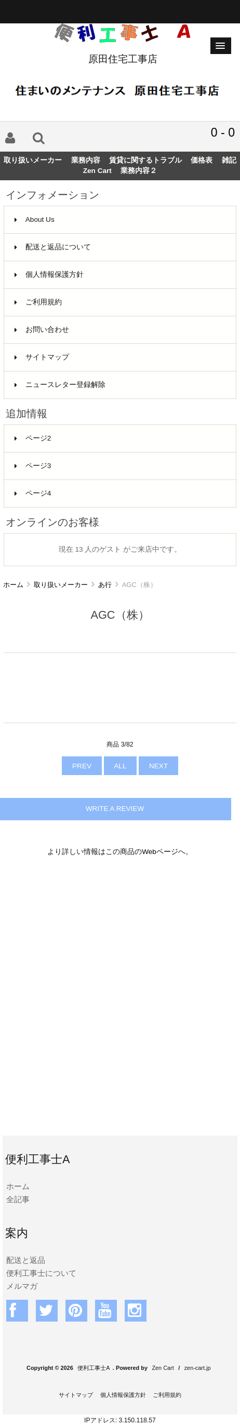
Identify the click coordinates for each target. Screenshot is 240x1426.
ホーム (13, 585)
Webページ (160, 852)
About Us (35, 219)
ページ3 (33, 466)
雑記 (229, 160)
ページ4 (33, 493)
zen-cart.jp (197, 1368)
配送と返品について (53, 247)
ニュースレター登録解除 (60, 385)
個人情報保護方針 (49, 274)
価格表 (201, 160)
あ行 (105, 585)
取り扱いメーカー (61, 585)
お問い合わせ (42, 330)
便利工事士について (41, 1273)
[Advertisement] (120, 1003)
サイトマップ (42, 357)
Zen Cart (97, 171)
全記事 (18, 1199)
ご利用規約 (38, 302)
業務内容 (85, 160)
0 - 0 (223, 132)
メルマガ (21, 1286)
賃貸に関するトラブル (145, 160)
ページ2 (33, 438)
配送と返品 (25, 1260)
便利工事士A (93, 1368)
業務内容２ (139, 171)
